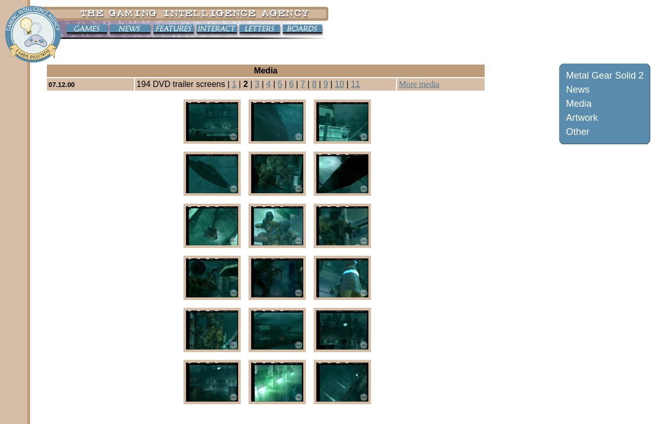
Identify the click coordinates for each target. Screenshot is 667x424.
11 (355, 84)
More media (419, 84)
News (577, 89)
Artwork (582, 118)
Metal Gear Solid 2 (605, 75)
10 (339, 84)
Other (577, 132)
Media (578, 103)
